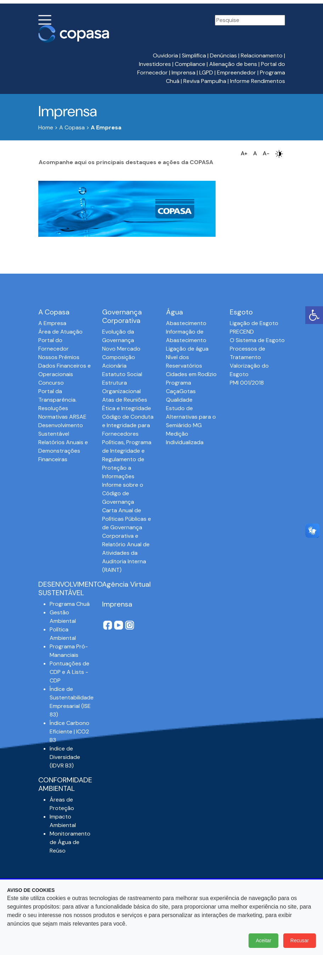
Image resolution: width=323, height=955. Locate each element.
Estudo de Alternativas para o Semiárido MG (191, 416)
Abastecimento (186, 323)
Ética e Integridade (126, 408)
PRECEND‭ (242, 331)
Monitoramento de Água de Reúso (70, 842)
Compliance (190, 64)
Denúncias (223, 55)
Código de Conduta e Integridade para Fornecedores (128, 425)
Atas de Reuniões (124, 399)
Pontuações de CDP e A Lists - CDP (69, 672)
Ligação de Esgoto (254, 323)
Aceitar (263, 940)
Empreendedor (236, 72)
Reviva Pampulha (204, 81)
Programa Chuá (70, 604)
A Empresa (52, 323)
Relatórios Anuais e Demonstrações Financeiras (63, 451)
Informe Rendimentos (257, 81)
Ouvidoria (165, 55)
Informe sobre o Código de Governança (122, 493)
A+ (244, 153)
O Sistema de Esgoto (257, 340)
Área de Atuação (60, 331)
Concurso (51, 382)
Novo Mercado (121, 348)
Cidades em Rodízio (191, 374)
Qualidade (179, 399)
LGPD (206, 72)
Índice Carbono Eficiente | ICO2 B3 (69, 731)
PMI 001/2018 (247, 382)
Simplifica (194, 55)
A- (266, 153)
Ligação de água (187, 348)
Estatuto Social (122, 374)
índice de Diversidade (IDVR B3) (65, 757)
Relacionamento (262, 55)
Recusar (299, 940)
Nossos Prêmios (58, 357)
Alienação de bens (233, 64)
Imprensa (183, 72)
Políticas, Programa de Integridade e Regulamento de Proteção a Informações (126, 459)
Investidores (155, 64)
